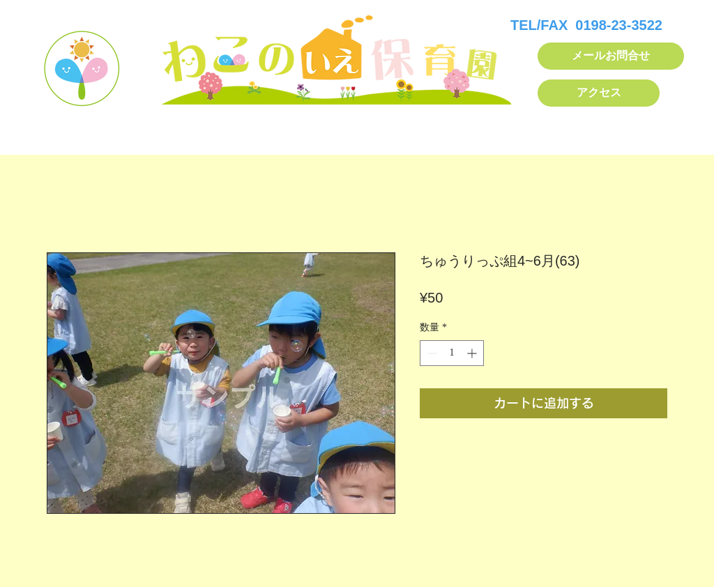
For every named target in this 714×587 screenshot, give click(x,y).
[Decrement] (430, 353)
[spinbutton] (451, 353)
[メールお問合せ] (611, 56)
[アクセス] (599, 93)
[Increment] (473, 353)
